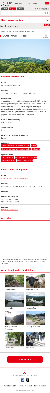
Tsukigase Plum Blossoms (14, 320)
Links (21, 386)
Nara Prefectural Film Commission (14, 178)
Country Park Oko (35, 319)
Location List (10, 31)
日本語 (5, 9)
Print (47, 25)
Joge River (35, 340)
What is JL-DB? (10, 386)
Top (2, 31)
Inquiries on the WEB (9, 210)
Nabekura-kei (14, 282)
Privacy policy (40, 386)
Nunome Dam (35, 300)
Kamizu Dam (14, 300)
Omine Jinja (14, 340)
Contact (28, 386)
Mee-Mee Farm (35, 282)
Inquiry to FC (26, 359)
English (12, 9)
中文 (20, 9)
